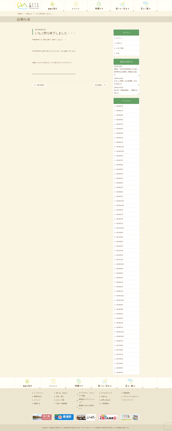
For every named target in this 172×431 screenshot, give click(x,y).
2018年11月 (120, 332)
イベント (37, 400)
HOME (20, 14)
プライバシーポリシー (131, 396)
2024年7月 (119, 160)
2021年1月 (119, 259)
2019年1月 (119, 327)
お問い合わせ (105, 400)
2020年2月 (119, 287)
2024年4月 (119, 174)
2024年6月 (119, 165)
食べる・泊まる (61, 393)
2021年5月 (119, 241)
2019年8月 (119, 309)
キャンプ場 (60, 400)
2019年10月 (120, 300)
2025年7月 (119, 124)
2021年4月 (119, 246)
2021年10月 (120, 228)
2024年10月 (120, 151)
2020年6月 (119, 268)
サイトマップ (128, 400)
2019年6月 (119, 314)
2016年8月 (119, 368)
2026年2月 (119, 106)
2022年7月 (119, 214)
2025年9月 (119, 115)
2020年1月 (119, 291)
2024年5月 (119, 169)
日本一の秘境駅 (61, 403)
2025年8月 (119, 119)
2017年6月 (119, 359)
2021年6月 (119, 237)
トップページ (38, 393)
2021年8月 (119, 232)
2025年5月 (119, 128)
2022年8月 (119, 210)
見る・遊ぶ (60, 396)
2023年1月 (119, 196)
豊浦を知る (38, 396)
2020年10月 (120, 264)
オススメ (119, 38)
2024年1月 (119, 178)
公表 (117, 53)
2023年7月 (119, 187)
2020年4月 (119, 277)
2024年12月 (120, 147)
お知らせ (29, 14)
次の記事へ (99, 85)
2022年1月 (119, 223)
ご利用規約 (105, 403)
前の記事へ (41, 85)
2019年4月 (119, 318)
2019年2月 (119, 323)
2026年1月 (119, 110)
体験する (37, 403)
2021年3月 (119, 250)
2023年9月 (119, 183)
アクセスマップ (106, 393)
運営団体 (127, 393)
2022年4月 (119, 219)
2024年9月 (119, 156)
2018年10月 (120, 336)
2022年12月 (120, 201)
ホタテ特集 (119, 48)
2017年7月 (119, 354)
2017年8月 (119, 350)
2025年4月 (119, 133)
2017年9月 (119, 345)
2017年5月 (119, 363)
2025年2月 (119, 138)
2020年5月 (119, 273)
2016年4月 (119, 372)
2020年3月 (119, 282)
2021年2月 (119, 255)
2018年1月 (119, 341)
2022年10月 (120, 205)
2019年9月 (119, 305)
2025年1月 (119, 142)
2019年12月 (120, 296)
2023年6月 (119, 192)
